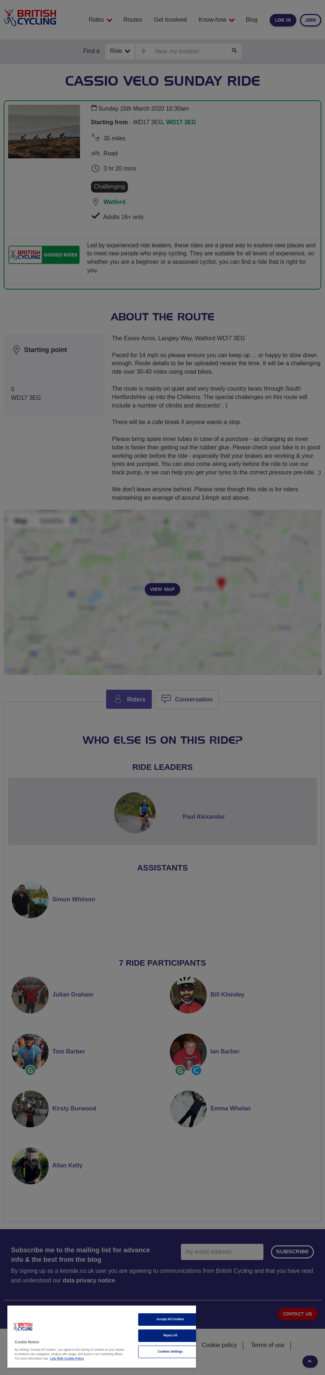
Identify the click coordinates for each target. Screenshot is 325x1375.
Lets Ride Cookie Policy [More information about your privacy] (67, 1358)
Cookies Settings (170, 1351)
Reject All (170, 1335)
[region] (101, 1337)
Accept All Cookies (170, 1319)
